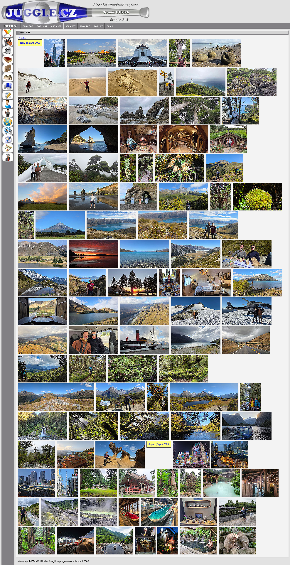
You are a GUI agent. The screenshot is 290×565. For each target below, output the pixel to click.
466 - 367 (56, 26)
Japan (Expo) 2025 (159, 444)
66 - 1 (110, 26)
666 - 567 (28, 26)
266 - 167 (85, 26)
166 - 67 (98, 26)
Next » (22, 38)
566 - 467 (42, 26)
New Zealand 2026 (30, 42)
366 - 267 (70, 26)
